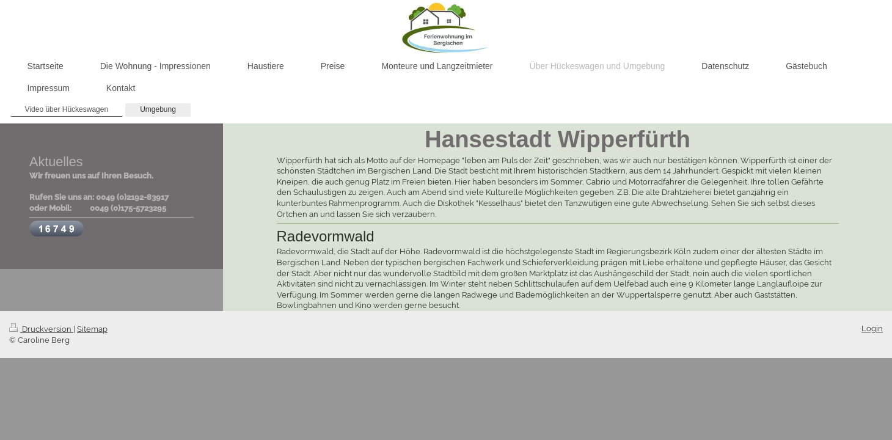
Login (872, 328)
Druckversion (41, 329)
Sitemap (92, 329)
